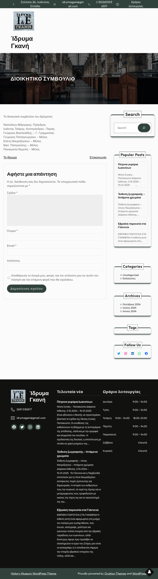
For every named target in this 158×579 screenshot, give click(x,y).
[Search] (144, 128)
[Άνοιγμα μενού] (79, 30)
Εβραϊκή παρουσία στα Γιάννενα (132, 218)
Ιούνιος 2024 (130, 310)
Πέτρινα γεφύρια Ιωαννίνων (129, 175)
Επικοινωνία (98, 157)
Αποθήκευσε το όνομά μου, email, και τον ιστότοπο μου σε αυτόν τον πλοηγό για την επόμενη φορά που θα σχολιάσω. (54, 277)
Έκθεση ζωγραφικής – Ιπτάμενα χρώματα (132, 197)
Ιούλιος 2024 (130, 307)
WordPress (139, 573)
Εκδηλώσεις (130, 277)
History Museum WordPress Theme (33, 573)
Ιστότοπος (13, 260)
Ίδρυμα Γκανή (22, 42)
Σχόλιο (12, 192)
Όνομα (12, 231)
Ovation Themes (115, 573)
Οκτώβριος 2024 (132, 305)
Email (11, 245)
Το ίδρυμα (10, 157)
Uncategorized (131, 275)
